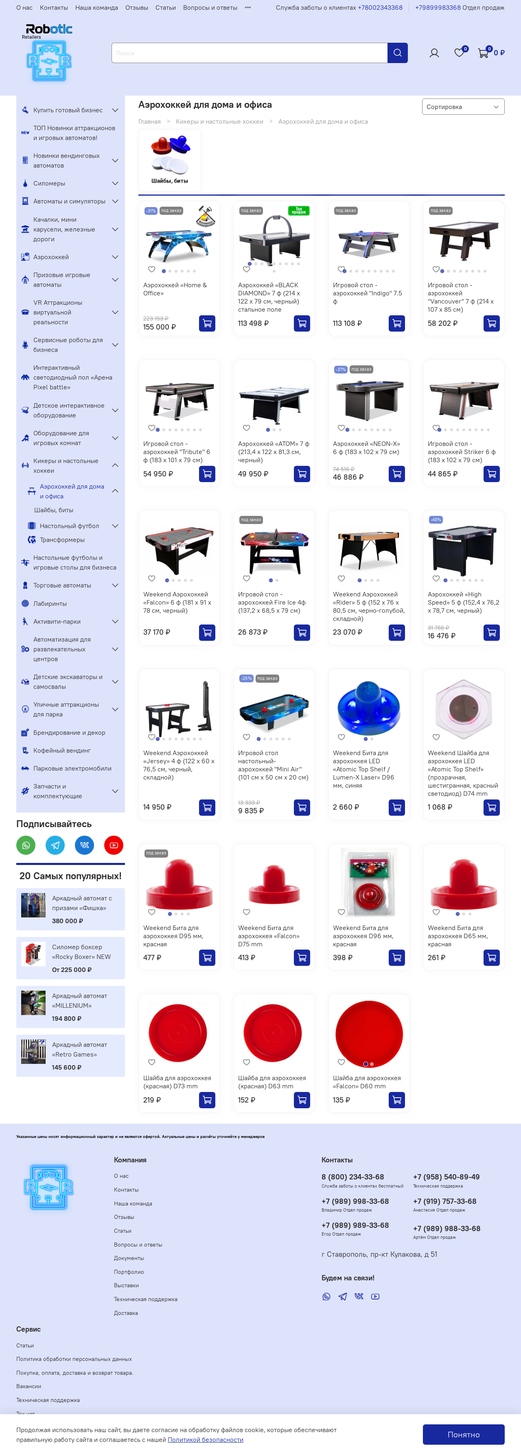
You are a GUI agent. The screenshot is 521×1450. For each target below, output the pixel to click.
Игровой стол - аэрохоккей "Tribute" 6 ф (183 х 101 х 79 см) (176, 451)
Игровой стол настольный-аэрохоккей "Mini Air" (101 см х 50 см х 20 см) (273, 765)
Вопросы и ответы (210, 7)
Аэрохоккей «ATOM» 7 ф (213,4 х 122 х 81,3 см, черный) (273, 451)
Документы (129, 1258)
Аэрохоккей (45, 257)
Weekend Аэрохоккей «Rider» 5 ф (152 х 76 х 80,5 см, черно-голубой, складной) (369, 606)
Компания (130, 1159)
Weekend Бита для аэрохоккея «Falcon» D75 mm (269, 936)
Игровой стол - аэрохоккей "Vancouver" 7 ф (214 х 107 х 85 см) (461, 297)
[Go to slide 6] (194, 271)
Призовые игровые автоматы (55, 279)
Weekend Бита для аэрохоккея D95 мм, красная (173, 936)
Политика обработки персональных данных (74, 1359)
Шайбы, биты (53, 510)
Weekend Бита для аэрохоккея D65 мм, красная (458, 936)
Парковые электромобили (66, 768)
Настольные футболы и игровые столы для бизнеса (68, 562)
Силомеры (43, 183)
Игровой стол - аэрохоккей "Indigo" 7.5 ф (367, 293)
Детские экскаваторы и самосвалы (62, 681)
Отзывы (136, 7)
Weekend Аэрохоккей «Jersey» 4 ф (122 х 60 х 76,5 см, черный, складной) (179, 765)
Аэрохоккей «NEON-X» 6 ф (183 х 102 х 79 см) (366, 447)
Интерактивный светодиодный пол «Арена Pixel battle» (66, 377)
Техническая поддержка (145, 1299)
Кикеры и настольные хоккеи (219, 121)
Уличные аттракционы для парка (60, 709)
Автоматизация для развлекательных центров (56, 649)
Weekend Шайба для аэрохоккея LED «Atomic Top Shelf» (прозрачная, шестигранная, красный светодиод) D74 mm (463, 773)
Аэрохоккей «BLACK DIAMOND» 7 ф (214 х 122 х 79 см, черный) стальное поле (269, 297)
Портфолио (129, 1271)
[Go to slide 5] (188, 271)
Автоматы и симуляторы (63, 201)
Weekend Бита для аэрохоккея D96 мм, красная (363, 936)
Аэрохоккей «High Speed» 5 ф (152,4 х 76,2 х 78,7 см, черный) (463, 602)
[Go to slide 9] (298, 264)
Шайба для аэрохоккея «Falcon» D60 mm (367, 1082)
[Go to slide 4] (182, 271)
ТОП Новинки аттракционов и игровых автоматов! (68, 133)
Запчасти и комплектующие (51, 791)
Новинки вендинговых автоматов (60, 160)
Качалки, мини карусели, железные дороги (58, 229)
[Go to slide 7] (286, 264)
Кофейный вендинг (56, 750)
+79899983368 (438, 7)
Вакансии (28, 1386)
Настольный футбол (63, 526)
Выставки (126, 1285)
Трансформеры (56, 539)
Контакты (54, 7)
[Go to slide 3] (176, 271)
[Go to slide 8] (292, 264)
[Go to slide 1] (164, 271)
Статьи (165, 7)
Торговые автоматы (56, 585)
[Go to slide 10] (274, 271)
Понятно (464, 1434)
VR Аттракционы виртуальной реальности (51, 312)
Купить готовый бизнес (62, 110)
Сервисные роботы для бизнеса (62, 345)
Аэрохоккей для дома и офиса (66, 491)
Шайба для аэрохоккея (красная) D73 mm (177, 1082)
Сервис (28, 1329)
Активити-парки (51, 621)
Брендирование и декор (63, 732)
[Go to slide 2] (170, 271)
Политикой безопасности (205, 1439)
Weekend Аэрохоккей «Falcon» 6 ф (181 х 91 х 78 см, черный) (177, 602)
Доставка (126, 1313)
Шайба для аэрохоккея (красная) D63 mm (272, 1082)
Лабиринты (44, 603)
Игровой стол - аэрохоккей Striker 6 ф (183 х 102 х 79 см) (462, 451)
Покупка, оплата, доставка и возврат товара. (75, 1372)
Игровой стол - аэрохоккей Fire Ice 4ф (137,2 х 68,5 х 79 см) (272, 602)
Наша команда (96, 7)
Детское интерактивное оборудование (63, 410)
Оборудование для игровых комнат (55, 438)
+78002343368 (380, 7)
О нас (24, 7)
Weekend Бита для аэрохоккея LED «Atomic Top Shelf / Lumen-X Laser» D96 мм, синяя (363, 769)
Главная (149, 121)
